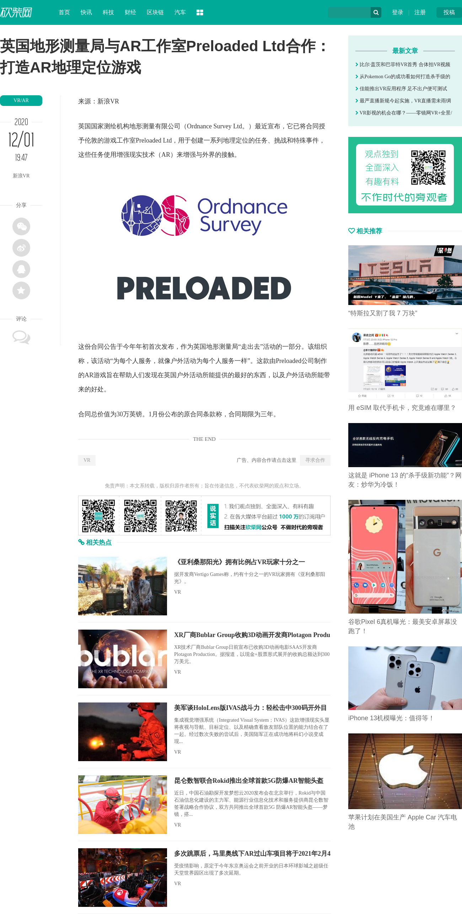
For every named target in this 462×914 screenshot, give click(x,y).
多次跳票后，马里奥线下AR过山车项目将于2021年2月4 (252, 853)
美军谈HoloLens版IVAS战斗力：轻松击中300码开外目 (250, 707)
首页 (64, 12)
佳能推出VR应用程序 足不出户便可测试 (401, 88)
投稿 (449, 12)
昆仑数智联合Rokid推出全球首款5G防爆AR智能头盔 (248, 780)
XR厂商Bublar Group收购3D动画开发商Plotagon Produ (252, 634)
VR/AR (21, 100)
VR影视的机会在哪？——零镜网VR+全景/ (403, 113)
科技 (108, 12)
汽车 (180, 12)
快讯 (86, 12)
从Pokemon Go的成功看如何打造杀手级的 (402, 76)
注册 (420, 12)
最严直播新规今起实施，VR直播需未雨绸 (403, 100)
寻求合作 (315, 460)
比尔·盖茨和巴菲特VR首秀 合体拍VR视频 (402, 64)
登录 (397, 12)
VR (87, 460)
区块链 (155, 12)
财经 (130, 12)
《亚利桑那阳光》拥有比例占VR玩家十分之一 (239, 562)
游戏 (110, 140)
